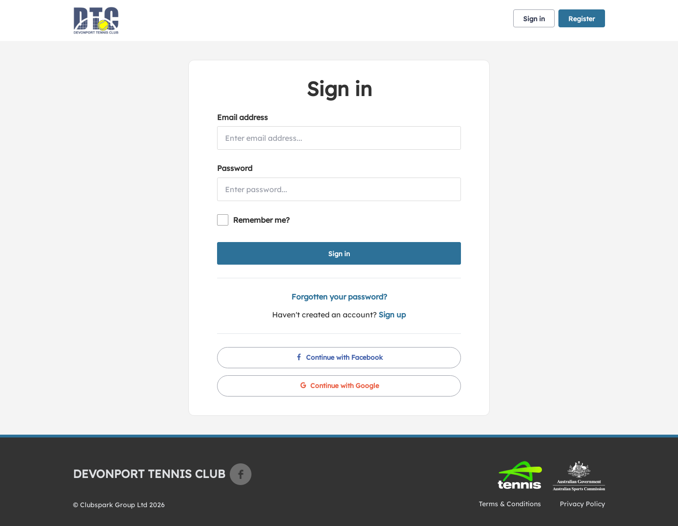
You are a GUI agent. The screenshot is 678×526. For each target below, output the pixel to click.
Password (234, 168)
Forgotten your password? (339, 296)
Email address (242, 117)
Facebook (240, 474)
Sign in (534, 19)
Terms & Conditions (510, 504)
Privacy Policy (582, 504)
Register (581, 19)
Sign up (392, 314)
